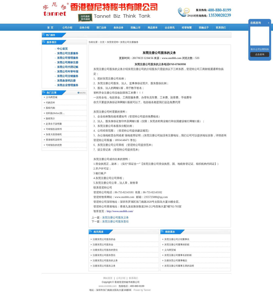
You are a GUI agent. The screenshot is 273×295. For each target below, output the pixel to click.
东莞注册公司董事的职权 (176, 244)
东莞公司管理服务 (67, 57)
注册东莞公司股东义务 (104, 265)
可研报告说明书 (54, 129)
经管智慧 (187, 27)
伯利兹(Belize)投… (55, 113)
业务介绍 (84, 27)
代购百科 (50, 102)
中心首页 (62, 48)
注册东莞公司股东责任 (104, 255)
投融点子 (204, 27)
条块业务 (118, 27)
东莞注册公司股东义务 (115, 217)
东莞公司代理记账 (67, 67)
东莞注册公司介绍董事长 (176, 239)
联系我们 (221, 27)
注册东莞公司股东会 (103, 244)
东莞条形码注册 (66, 80)
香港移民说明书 (54, 139)
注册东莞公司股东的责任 (105, 250)
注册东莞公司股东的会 (104, 239)
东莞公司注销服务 (67, 76)
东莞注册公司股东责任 (115, 221)
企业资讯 (170, 27)
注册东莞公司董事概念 (175, 260)
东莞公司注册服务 (67, 53)
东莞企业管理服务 (67, 85)
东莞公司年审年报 (67, 71)
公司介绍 (67, 27)
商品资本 (153, 27)
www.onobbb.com (108, 286)
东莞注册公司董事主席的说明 (179, 265)
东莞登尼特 (112, 42)
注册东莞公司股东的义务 (105, 260)
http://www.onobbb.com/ (120, 211)
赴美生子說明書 (54, 123)
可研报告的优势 (54, 145)
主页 (102, 42)
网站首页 (107, 278)
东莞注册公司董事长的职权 (178, 255)
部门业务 (101, 27)
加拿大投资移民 (54, 134)
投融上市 (135, 27)
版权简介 (50, 118)
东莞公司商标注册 (67, 62)
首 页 (50, 27)
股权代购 (50, 108)
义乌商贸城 (51, 97)
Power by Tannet (142, 290)
